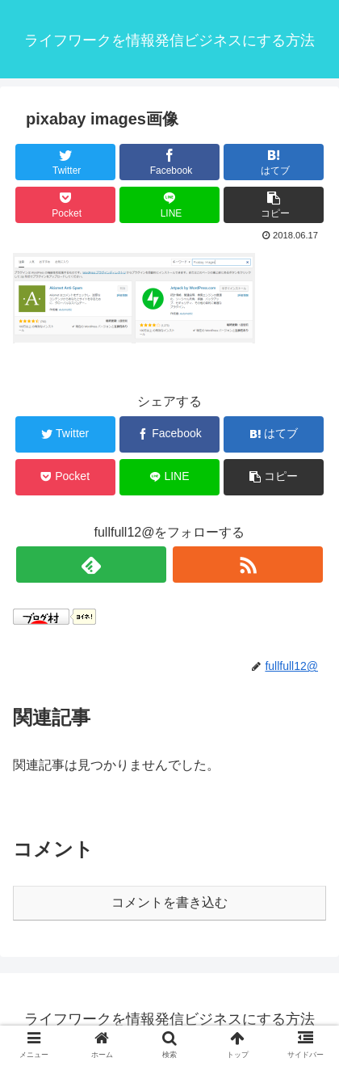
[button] (274, 205)
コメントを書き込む (169, 902)
